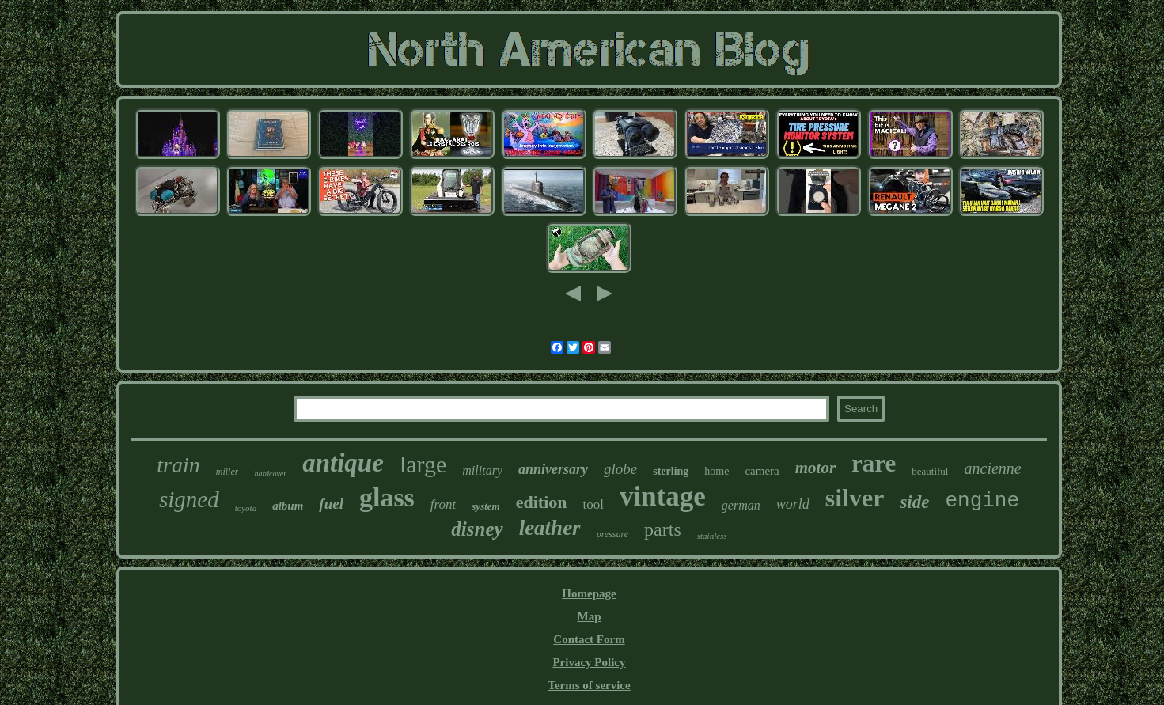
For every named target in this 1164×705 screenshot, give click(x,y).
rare (873, 463)
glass (387, 497)
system (485, 506)
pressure (612, 534)
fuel (331, 503)
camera (762, 470)
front (443, 504)
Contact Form (588, 639)
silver (855, 497)
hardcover (270, 473)
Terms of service (589, 685)
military (482, 470)
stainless (712, 535)
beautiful (930, 471)
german (741, 505)
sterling (670, 471)
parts (662, 529)
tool (592, 504)
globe (620, 469)
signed (189, 499)
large (423, 464)
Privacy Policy (588, 662)
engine (982, 501)
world (792, 504)
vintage (663, 496)
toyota (246, 508)
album (287, 505)
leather (550, 528)
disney (476, 529)
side (914, 502)
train (178, 465)
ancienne (993, 468)
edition (541, 502)
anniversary (553, 469)
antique (343, 463)
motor (815, 467)
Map (589, 616)
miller (227, 471)
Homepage (589, 593)
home (716, 471)
